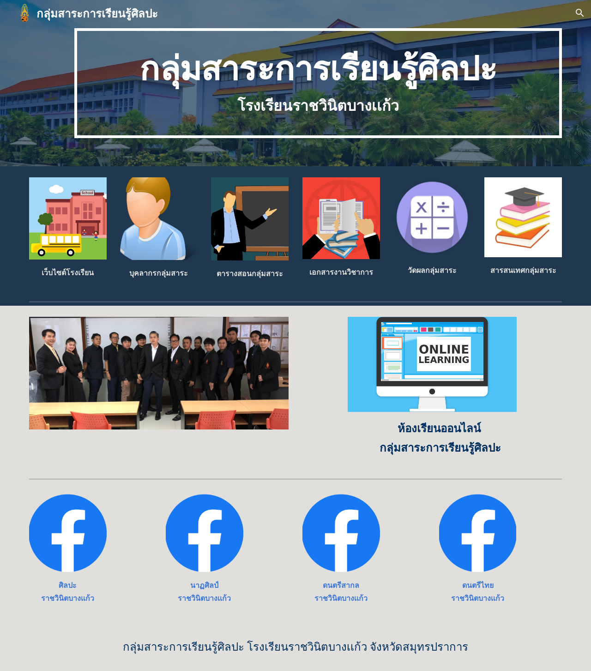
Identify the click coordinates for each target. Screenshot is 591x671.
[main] (318, 83)
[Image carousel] (159, 373)
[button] (580, 13)
